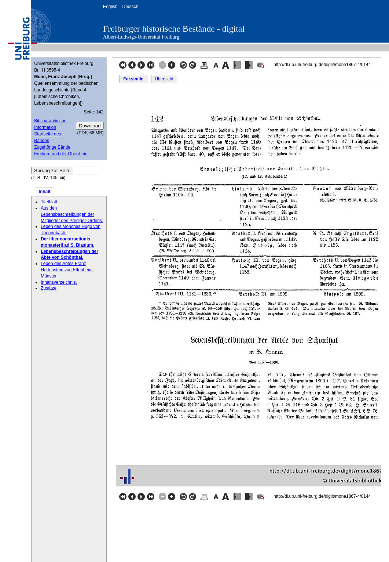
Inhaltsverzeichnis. (59, 282)
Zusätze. (49, 288)
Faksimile (133, 78)
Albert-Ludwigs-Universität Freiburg (141, 37)
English (110, 6)
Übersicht (164, 78)
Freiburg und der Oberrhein (60, 153)
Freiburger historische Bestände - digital (174, 28)
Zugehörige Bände (52, 147)
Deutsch (130, 6)
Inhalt (45, 191)
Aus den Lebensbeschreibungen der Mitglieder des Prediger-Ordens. (72, 214)
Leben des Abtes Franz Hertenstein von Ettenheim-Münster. (67, 270)
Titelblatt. (49, 201)
